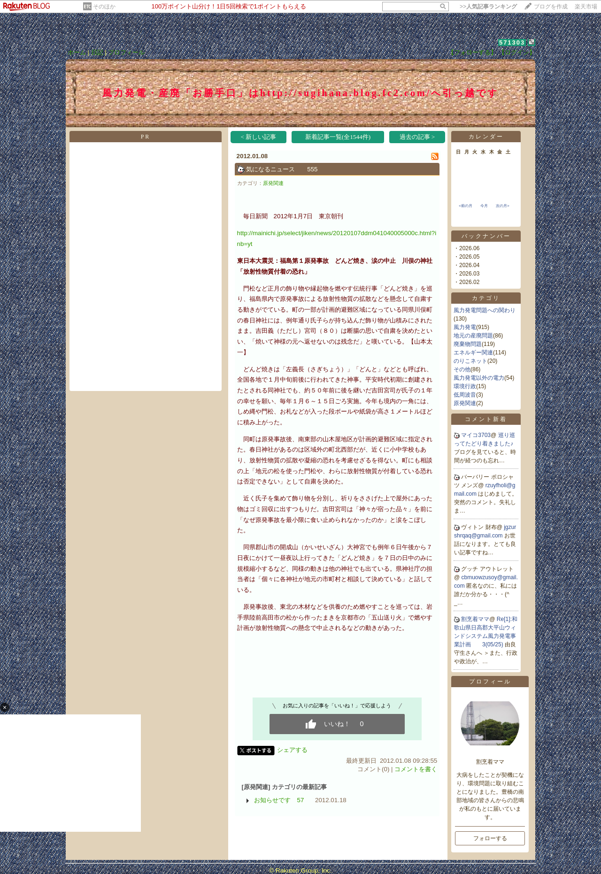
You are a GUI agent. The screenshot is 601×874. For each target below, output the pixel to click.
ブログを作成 (551, 6)
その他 (462, 369)
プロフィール (126, 52)
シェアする (292, 749)
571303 (512, 42)
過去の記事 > (417, 136)
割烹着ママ (475, 619)
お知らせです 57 (279, 800)
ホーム (77, 52)
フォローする (490, 838)
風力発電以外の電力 (479, 378)
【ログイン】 (517, 52)
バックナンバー (486, 236)
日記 (97, 52)
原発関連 (273, 183)
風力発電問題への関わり (485, 310)
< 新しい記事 (259, 136)
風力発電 (465, 327)
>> (488, 6)
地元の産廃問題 (473, 335)
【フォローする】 (472, 52)
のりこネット (470, 361)
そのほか (104, 6)
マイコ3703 (476, 435)
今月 (484, 206)
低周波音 (465, 394)
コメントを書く (415, 769)
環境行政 (465, 386)
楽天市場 (586, 6)
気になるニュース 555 (281, 169)
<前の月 (465, 206)
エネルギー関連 (473, 352)
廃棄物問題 (468, 344)
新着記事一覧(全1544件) (338, 136)
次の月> (502, 206)
